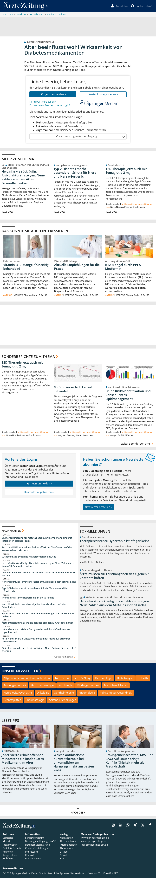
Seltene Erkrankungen (62, 700)
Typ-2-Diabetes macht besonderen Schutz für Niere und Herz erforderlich (75, 173)
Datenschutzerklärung (37, 845)
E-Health (142, 678)
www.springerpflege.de (94, 841)
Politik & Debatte (12, 848)
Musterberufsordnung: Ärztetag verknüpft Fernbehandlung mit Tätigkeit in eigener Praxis (37, 540)
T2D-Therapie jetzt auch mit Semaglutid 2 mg (126, 171)
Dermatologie (103, 678)
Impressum (31, 852)
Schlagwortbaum (34, 838)
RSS (62, 858)
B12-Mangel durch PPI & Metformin (123, 267)
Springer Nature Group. (73, 873)
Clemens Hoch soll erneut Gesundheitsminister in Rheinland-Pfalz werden (38, 574)
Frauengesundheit (15, 685)
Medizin (7, 841)
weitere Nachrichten (65, 657)
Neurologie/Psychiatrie (18, 693)
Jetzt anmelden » (53, 94)
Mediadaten (66, 838)
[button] (148, 6)
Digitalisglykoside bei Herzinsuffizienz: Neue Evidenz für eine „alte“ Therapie (39, 650)
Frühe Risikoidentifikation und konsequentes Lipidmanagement (128, 395)
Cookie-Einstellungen (37, 848)
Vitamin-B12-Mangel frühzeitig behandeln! (26, 267)
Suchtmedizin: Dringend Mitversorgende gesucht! (29, 556)
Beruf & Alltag (82, 678)
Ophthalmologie (64, 693)
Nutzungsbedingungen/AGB (40, 841)
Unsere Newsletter (20, 671)
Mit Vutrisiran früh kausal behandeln (73, 389)
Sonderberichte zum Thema (28, 356)
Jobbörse (8, 858)
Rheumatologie (35, 700)
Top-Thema (62, 678)
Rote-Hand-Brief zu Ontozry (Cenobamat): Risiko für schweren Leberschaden (36, 640)
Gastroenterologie (42, 685)
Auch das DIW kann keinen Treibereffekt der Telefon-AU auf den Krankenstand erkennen (37, 549)
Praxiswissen (10, 845)
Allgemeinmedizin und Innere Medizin (27, 678)
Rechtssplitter (12, 700)
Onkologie (43, 693)
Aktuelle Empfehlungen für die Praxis (77, 267)
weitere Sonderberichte (137, 444)
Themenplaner (68, 841)
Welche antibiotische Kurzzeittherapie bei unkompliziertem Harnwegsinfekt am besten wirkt (74, 763)
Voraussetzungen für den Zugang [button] (90, 137)
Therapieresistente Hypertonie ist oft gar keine (28, 597)
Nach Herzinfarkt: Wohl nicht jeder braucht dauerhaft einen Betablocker (35, 606)
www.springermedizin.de (95, 838)
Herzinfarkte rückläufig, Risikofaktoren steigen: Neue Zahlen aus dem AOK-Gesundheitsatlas (23, 177)
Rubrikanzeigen (68, 845)
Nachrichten (11, 531)
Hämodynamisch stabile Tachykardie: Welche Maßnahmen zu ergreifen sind (36, 631)
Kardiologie (65, 685)
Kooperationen (11, 855)
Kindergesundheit (88, 685)
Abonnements (67, 848)
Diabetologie (125, 678)
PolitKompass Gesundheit (116, 693)
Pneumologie (87, 693)
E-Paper (64, 852)
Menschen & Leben (116, 685)
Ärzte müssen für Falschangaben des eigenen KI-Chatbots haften (37, 623)
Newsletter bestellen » (98, 507)
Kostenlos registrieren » (103, 94)
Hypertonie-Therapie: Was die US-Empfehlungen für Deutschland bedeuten (38, 615)
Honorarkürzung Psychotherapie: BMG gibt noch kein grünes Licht (39, 582)
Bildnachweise (33, 858)
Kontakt (29, 855)
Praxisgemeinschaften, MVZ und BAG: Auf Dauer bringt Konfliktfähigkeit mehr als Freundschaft (129, 761)
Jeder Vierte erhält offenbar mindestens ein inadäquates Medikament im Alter (23, 759)
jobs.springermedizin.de (94, 845)
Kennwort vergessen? (42, 102)
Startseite (8, 838)
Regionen (8, 852)
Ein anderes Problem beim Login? (49, 105)
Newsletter (66, 855)
